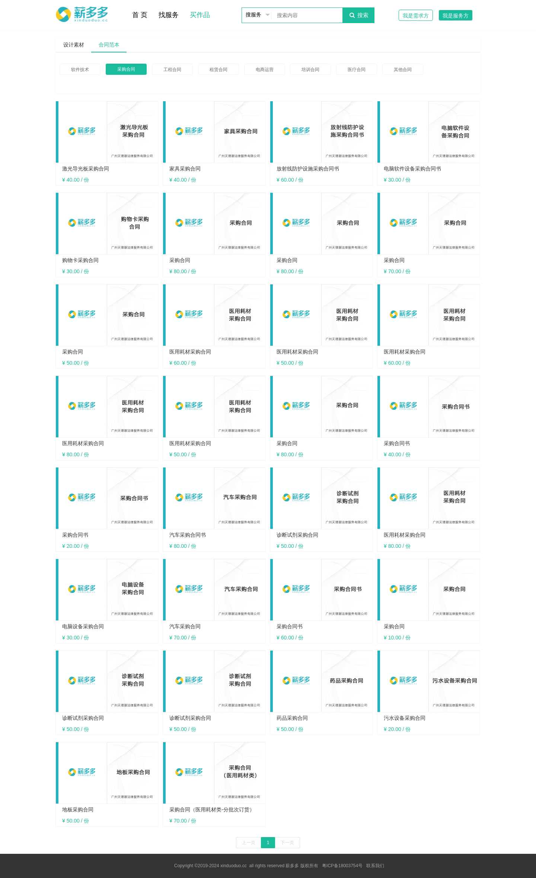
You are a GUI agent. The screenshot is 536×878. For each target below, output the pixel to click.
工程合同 (172, 69)
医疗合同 (357, 69)
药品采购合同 (292, 718)
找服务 (169, 15)
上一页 (248, 842)
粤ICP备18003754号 (342, 865)
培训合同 (310, 69)
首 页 (139, 15)
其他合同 (403, 69)
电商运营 (265, 69)
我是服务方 (456, 16)
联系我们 (375, 865)
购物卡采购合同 (80, 260)
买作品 (200, 15)
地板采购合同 (77, 809)
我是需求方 (416, 16)
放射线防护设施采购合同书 (308, 169)
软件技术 (80, 69)
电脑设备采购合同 (83, 626)
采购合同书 (397, 443)
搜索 (358, 15)
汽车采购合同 (185, 626)
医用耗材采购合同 (190, 352)
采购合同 (126, 69)
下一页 (287, 842)
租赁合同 (218, 69)
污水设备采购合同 (404, 718)
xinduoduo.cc (233, 865)
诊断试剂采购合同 (297, 535)
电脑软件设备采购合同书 (412, 169)
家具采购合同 (185, 169)
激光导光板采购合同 (85, 169)
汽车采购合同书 (187, 535)
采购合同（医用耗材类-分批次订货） (212, 809)
